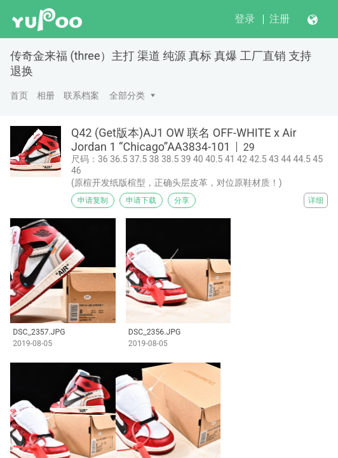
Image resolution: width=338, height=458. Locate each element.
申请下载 (141, 200)
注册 (279, 19)
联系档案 (81, 95)
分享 (181, 200)
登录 (244, 19)
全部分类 (127, 95)
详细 (315, 200)
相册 (46, 95)
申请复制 (93, 200)
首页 (19, 95)
